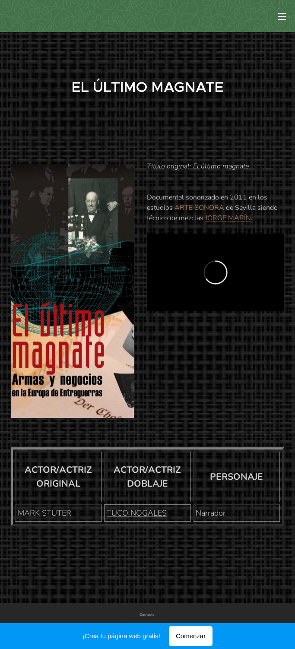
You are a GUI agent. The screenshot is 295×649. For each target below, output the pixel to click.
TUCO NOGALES (137, 513)
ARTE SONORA (199, 207)
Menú (282, 16)
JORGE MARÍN (228, 218)
